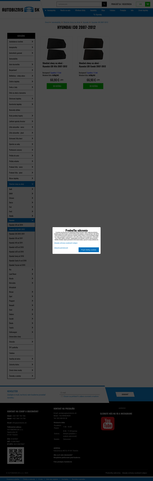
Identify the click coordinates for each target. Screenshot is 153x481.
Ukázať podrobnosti (61, 248)
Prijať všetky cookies (88, 250)
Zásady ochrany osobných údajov (66, 243)
